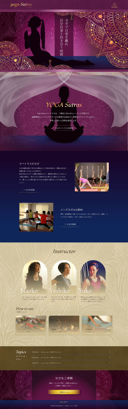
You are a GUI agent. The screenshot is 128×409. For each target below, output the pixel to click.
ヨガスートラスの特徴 (64, 128)
